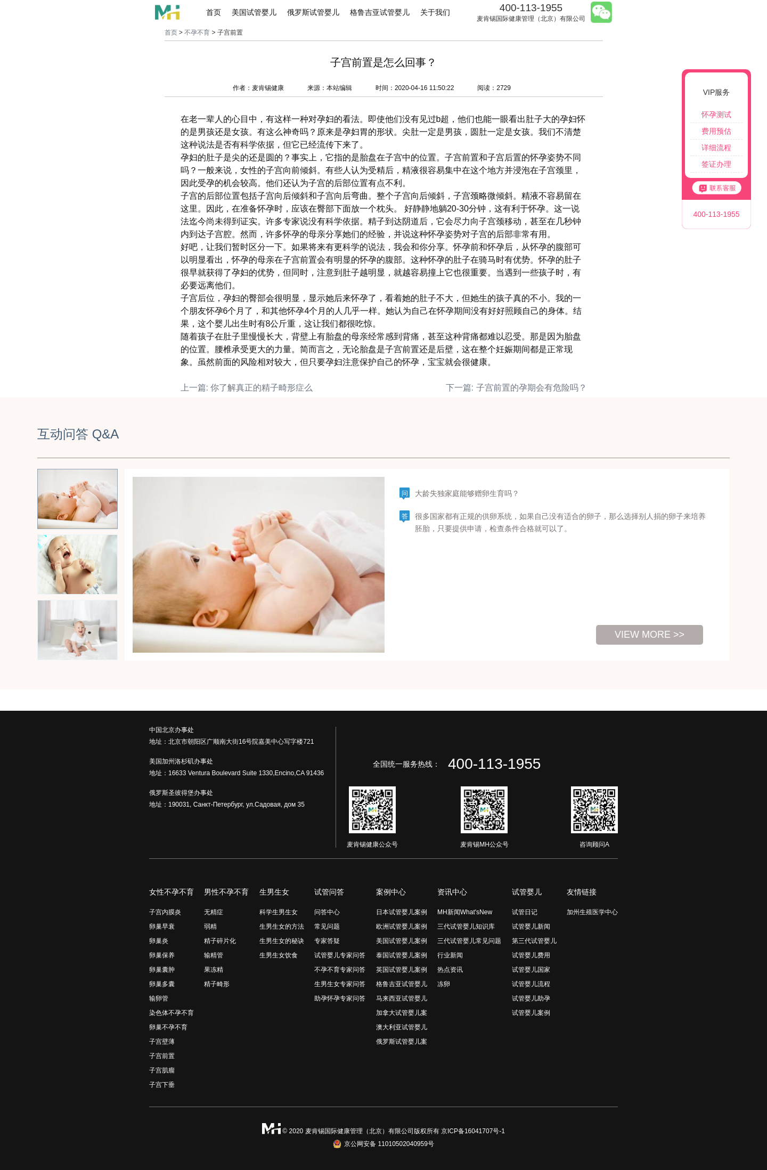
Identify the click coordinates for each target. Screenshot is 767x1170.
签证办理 (716, 164)
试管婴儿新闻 (531, 926)
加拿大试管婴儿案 (401, 1013)
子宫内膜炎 (165, 912)
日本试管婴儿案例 (401, 912)
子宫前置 (162, 1056)
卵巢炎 (158, 941)
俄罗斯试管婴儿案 (401, 1041)
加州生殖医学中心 (592, 912)
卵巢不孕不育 (168, 1027)
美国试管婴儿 (254, 12)
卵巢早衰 (162, 926)
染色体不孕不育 (171, 1013)
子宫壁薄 (162, 1041)
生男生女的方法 (281, 926)
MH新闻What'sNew (464, 912)
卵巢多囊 (162, 984)
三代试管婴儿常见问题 (469, 941)
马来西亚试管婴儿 (401, 998)
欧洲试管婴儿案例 (401, 926)
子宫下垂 (162, 1084)
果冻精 (213, 969)
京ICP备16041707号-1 (473, 1131)
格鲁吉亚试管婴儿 (380, 12)
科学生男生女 (278, 912)
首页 (213, 12)
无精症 (213, 912)
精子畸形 (217, 984)
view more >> (649, 634)
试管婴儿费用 (531, 955)
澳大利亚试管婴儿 (401, 1027)
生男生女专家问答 (339, 984)
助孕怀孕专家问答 (339, 998)
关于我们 (435, 12)
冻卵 (443, 984)
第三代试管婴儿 (534, 941)
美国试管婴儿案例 (401, 941)
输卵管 (158, 998)
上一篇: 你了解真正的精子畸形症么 (247, 387)
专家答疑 (327, 941)
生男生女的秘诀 (281, 941)
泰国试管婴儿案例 (401, 955)
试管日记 (524, 912)
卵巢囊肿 (162, 969)
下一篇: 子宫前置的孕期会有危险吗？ (516, 387)
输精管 (213, 955)
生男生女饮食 (278, 955)
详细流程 (716, 147)
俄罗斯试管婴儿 (313, 12)
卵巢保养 (162, 955)
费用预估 (716, 131)
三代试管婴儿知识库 (466, 926)
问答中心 (327, 912)
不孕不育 (197, 32)
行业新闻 (450, 955)
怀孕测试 (716, 114)
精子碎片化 (220, 941)
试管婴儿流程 (531, 984)
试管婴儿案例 (531, 1013)
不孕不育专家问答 (339, 969)
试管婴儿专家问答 (339, 955)
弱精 (210, 926)
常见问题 (327, 926)
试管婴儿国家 (531, 969)
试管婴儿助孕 (531, 998)
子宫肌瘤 (162, 1070)
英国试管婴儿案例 (401, 969)
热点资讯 (450, 969)
